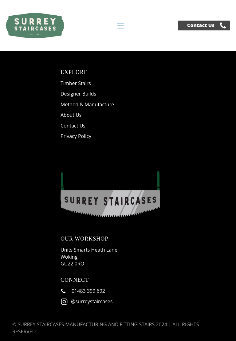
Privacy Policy (76, 136)
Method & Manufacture (87, 104)
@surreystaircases (91, 301)
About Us (71, 115)
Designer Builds (78, 93)
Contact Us (200, 25)
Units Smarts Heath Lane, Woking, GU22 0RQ (90, 256)
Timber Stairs (76, 83)
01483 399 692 (88, 291)
